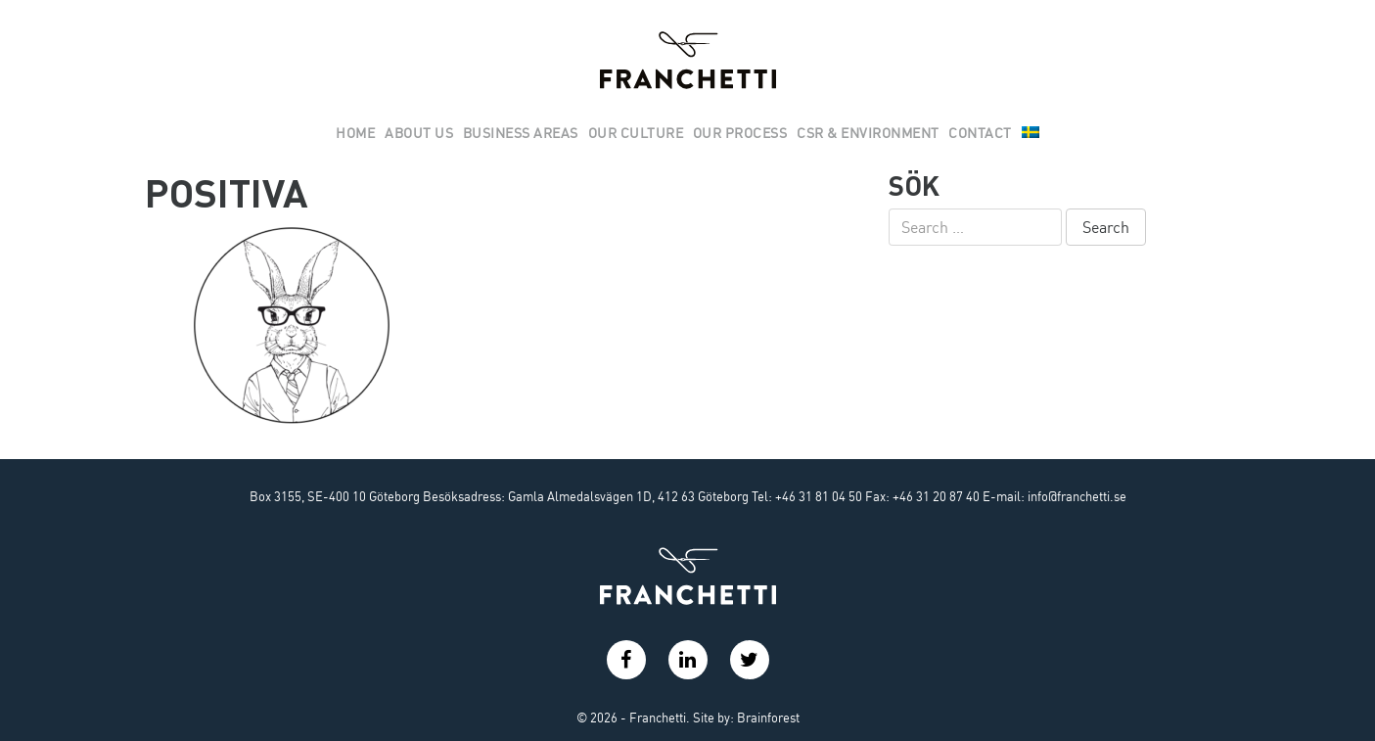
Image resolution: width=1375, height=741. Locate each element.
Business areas (520, 133)
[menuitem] (1030, 134)
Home (355, 133)
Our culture (636, 133)
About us (419, 133)
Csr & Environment (868, 133)
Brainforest (768, 717)
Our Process (740, 133)
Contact (980, 133)
